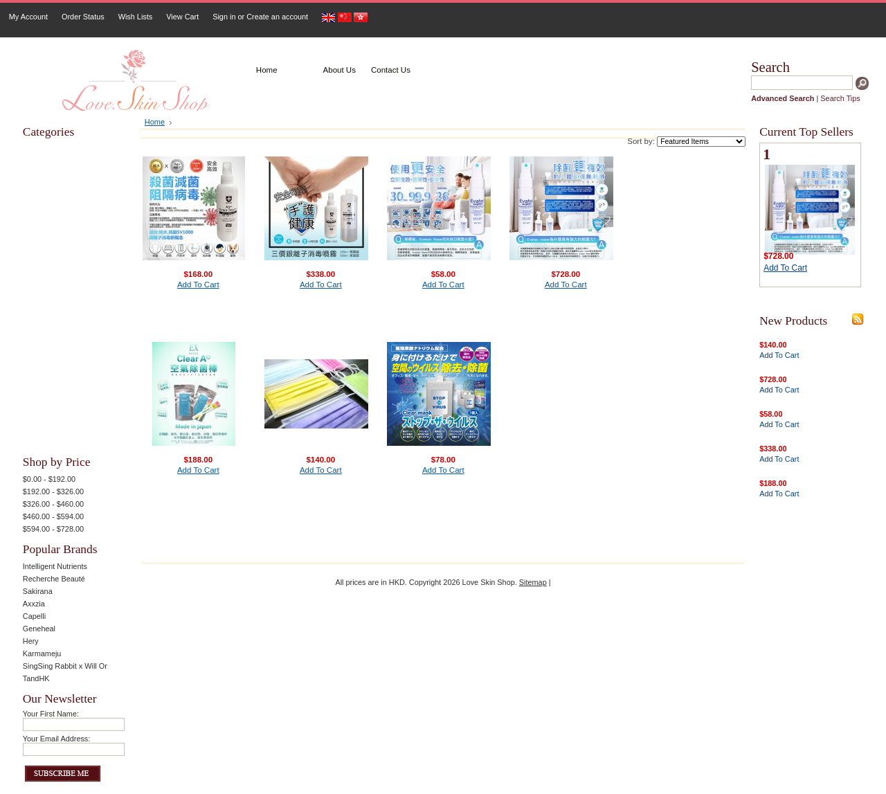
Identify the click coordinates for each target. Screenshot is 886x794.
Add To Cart (198, 284)
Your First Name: (51, 714)
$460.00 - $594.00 (53, 516)
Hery (31, 641)
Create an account (277, 16)
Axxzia (34, 603)
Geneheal (39, 628)
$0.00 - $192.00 (49, 479)
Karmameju (42, 653)
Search (770, 67)
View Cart (182, 16)
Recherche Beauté (54, 579)
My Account (28, 16)
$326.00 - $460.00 (53, 504)
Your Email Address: (57, 738)
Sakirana (38, 591)
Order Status (83, 16)
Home (155, 122)
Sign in (224, 16)
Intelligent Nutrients (55, 566)
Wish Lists (135, 16)
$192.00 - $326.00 (53, 491)
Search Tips (840, 98)
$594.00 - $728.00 (53, 529)
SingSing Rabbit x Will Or (65, 666)
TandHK (36, 678)
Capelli (34, 616)
